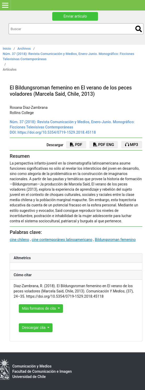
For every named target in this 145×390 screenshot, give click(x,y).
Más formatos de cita (39, 308)
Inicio (7, 48)
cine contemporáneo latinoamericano (62, 240)
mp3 (131, 144)
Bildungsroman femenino (115, 240)
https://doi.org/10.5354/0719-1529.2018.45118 (57, 132)
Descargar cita (34, 327)
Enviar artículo (75, 16)
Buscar (138, 29)
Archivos (24, 48)
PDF (76, 144)
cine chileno (19, 240)
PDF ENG (103, 144)
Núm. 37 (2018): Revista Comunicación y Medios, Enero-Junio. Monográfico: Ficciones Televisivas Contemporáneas (68, 56)
